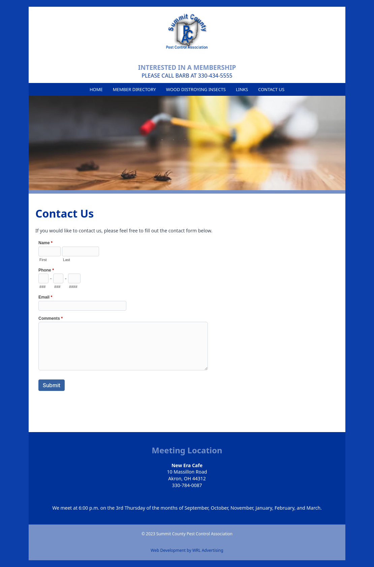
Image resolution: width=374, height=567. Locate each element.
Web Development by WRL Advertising (187, 550)
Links (242, 89)
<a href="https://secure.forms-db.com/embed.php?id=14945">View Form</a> (123, 322)
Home (96, 89)
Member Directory (134, 89)
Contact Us (271, 89)
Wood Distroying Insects (196, 89)
